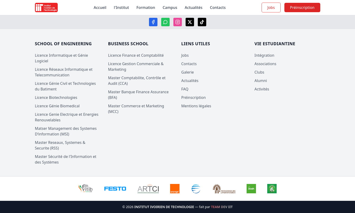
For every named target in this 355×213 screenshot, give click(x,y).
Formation (146, 7)
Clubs (259, 72)
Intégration (265, 55)
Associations (265, 63)
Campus (170, 7)
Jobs (271, 7)
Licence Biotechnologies (56, 97)
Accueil (100, 7)
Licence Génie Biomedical (57, 105)
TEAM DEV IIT (222, 207)
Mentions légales (196, 105)
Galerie (187, 72)
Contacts (218, 7)
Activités (262, 89)
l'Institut (121, 7)
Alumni (261, 80)
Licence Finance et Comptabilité (136, 55)
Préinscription (193, 97)
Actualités (193, 7)
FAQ (184, 89)
